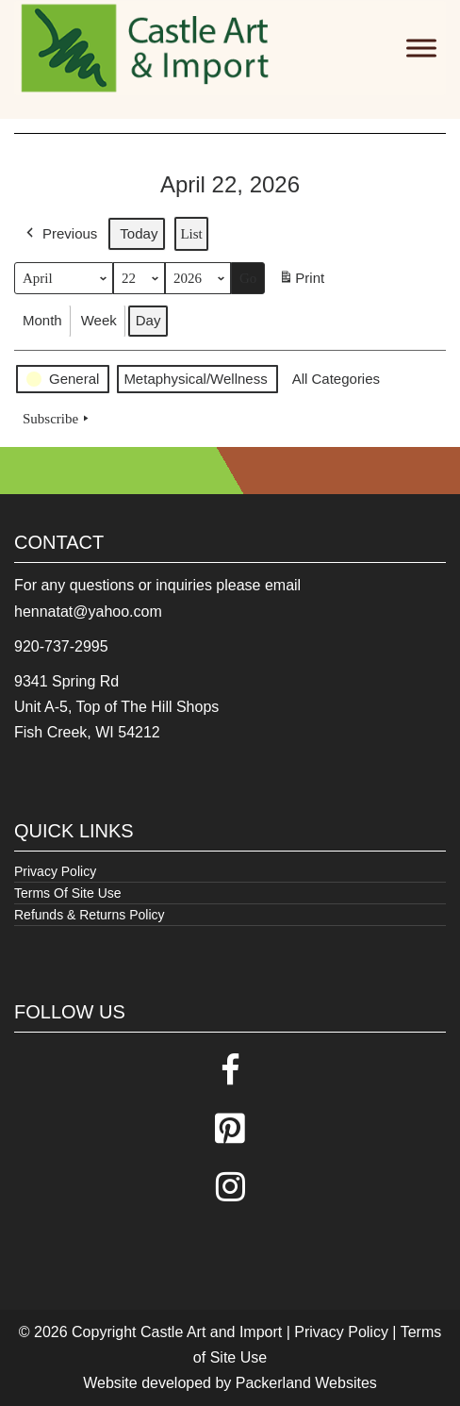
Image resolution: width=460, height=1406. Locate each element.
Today (138, 233)
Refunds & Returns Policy (89, 914)
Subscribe (57, 418)
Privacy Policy (55, 871)
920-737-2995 (61, 646)
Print (301, 281)
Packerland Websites (306, 1383)
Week (99, 320)
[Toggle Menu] (421, 48)
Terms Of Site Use (68, 893)
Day (148, 320)
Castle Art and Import (211, 1332)
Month (42, 320)
